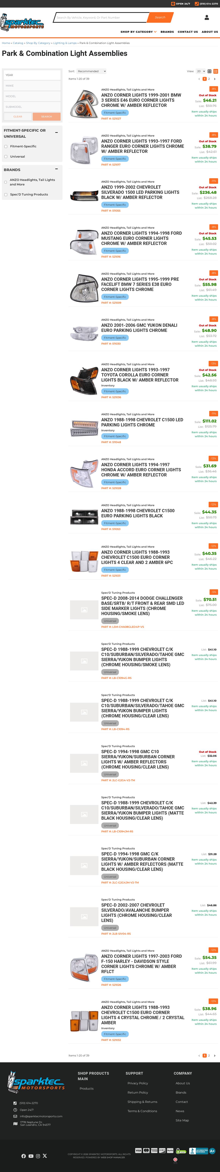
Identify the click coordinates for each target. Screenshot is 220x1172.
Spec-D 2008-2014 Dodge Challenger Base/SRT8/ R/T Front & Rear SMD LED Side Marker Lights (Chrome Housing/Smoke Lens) (142, 606)
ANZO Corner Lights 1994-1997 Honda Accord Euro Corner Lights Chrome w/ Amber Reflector (141, 470)
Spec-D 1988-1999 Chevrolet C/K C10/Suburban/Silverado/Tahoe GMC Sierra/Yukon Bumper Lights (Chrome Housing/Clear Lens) (142, 708)
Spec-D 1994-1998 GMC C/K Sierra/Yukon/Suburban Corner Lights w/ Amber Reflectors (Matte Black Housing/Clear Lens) (142, 861)
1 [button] (204, 1055)
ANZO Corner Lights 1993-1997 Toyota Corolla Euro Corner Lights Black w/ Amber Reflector (140, 375)
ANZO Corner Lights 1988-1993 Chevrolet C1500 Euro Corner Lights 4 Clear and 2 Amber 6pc (137, 557)
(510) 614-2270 (29, 1103)
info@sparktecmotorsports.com (41, 1116)
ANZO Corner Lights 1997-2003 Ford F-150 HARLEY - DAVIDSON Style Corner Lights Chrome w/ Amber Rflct (141, 964)
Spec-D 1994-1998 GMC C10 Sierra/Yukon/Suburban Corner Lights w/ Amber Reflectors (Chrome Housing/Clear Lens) (138, 759)
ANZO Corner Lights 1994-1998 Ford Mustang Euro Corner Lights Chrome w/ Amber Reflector (141, 238)
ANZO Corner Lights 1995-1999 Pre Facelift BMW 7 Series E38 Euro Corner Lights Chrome (140, 284)
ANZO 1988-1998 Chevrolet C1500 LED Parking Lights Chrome (142, 422)
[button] (199, 1056)
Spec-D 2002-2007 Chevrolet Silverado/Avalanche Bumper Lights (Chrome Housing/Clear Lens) (136, 913)
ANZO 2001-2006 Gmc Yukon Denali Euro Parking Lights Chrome (139, 328)
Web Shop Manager (113, 1157)
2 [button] (209, 1055)
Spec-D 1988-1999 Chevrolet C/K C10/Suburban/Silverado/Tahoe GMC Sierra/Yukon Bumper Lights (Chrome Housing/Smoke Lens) (142, 657)
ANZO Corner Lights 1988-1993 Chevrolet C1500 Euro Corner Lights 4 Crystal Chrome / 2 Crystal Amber (142, 1015)
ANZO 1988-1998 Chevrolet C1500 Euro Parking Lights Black (138, 513)
